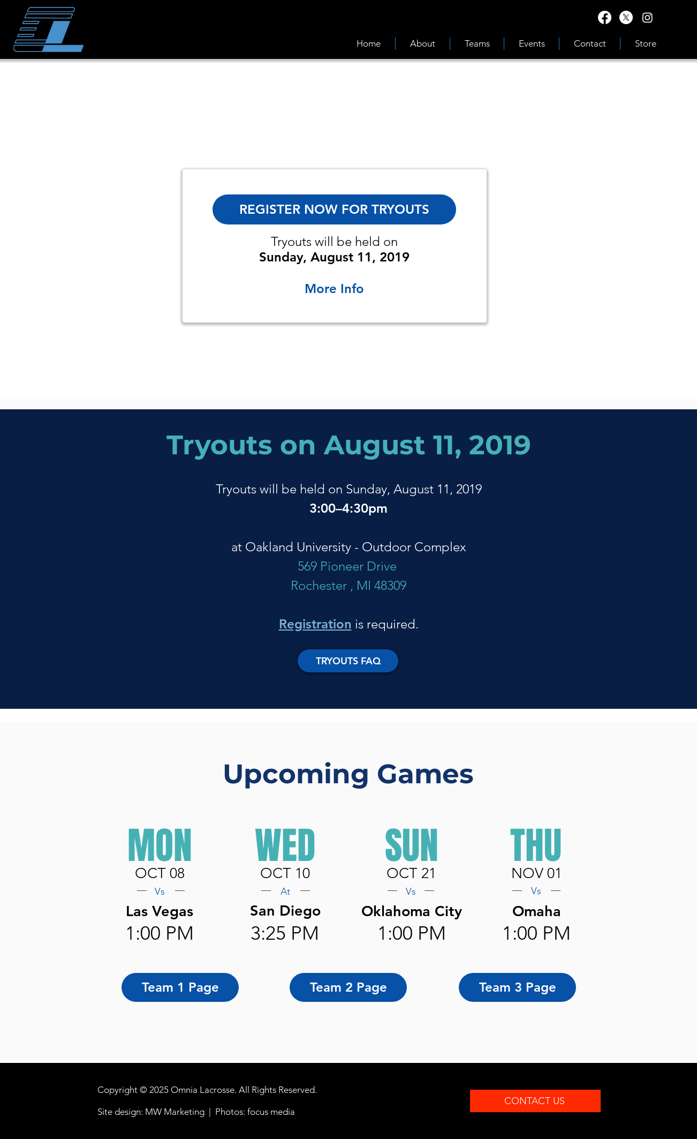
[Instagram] (647, 17)
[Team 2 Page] (348, 987)
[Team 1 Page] (180, 987)
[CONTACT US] (535, 1101)
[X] (626, 17)
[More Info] (334, 289)
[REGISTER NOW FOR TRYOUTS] (334, 209)
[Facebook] (604, 17)
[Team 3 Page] (517, 987)
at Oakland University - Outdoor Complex (348, 546)
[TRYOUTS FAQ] (348, 660)
